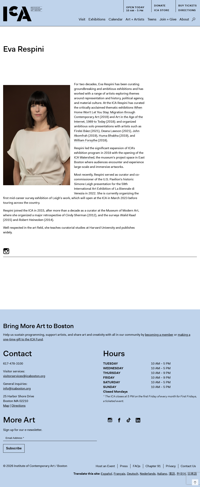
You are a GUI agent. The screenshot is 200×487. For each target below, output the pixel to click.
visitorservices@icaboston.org (24, 376)
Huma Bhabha (109, 136)
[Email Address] (50, 438)
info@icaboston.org (17, 388)
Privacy (171, 466)
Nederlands (148, 474)
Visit (82, 19)
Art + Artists (135, 19)
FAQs (136, 466)
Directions (187, 10)
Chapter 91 (153, 466)
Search (193, 20)
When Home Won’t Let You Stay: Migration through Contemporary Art (108, 112)
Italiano (162, 474)
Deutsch (132, 474)
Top (194, 482)
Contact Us (188, 466)
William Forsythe (85, 140)
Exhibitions (96, 19)
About (184, 19)
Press (124, 466)
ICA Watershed (84, 157)
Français (119, 474)
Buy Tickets (187, 5)
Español (106, 474)
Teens (151, 19)
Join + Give (168, 19)
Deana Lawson (111, 131)
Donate (160, 5)
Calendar (115, 19)
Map (6, 406)
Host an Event (105, 466)
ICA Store (161, 10)
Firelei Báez (82, 131)
